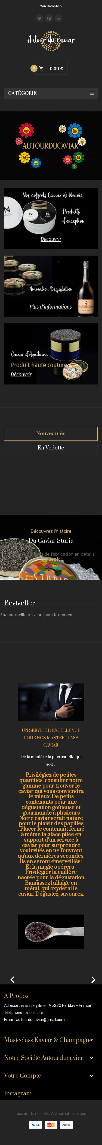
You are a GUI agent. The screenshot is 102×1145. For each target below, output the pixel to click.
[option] (51, 976)
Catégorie (22, 94)
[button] (11, 976)
